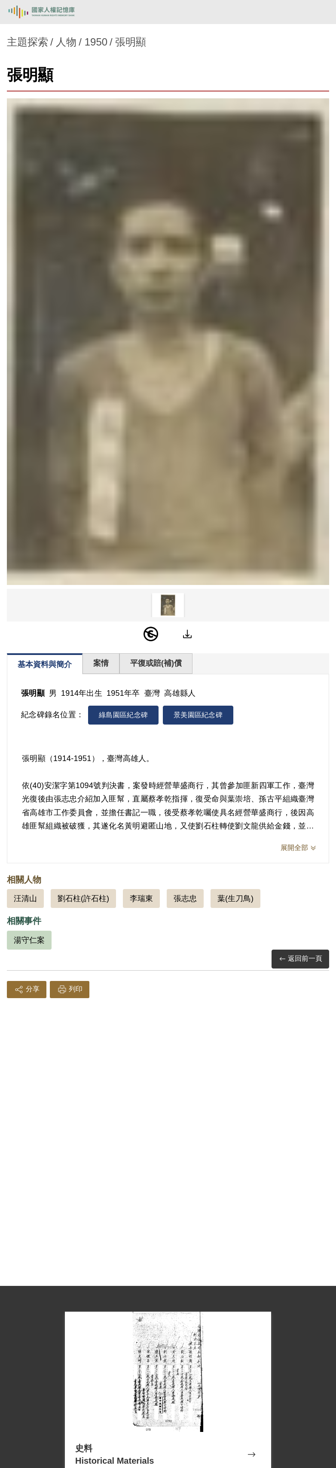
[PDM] (151, 634)
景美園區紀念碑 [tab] (198, 715)
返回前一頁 (300, 959)
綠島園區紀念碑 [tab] (123, 715)
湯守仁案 (29, 940)
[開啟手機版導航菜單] (319, 12)
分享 (27, 989)
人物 (66, 42)
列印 (69, 989)
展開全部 (294, 847)
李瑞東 (141, 898)
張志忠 (185, 898)
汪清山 (25, 898)
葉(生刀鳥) (235, 898)
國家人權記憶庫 (50, 12)
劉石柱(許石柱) (83, 898)
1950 (96, 42)
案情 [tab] (101, 663)
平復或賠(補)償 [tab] (156, 663)
